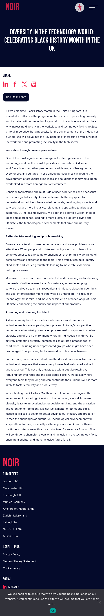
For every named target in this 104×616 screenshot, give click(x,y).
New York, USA (12, 529)
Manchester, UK (13, 488)
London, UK (10, 481)
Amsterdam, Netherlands (18, 509)
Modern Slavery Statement (19, 561)
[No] (99, 602)
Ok (52, 610)
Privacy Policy (11, 554)
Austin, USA (10, 536)
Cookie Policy (11, 568)
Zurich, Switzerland (15, 515)
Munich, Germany (14, 502)
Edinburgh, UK (12, 495)
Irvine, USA (10, 522)
